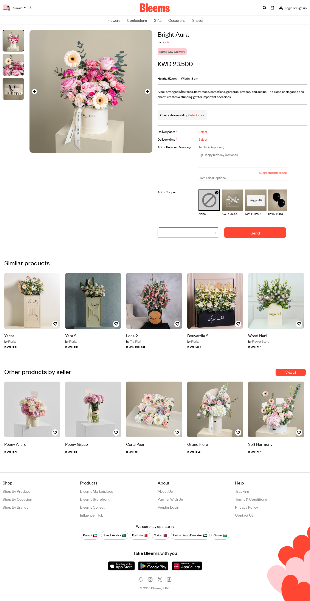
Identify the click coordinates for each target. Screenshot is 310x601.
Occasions (176, 20)
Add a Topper (167, 192)
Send (255, 232)
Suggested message (273, 172)
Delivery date (167, 131)
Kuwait (90, 535)
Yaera (9, 335)
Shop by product (16, 491)
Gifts (157, 20)
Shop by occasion (17, 499)
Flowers (113, 20)
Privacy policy (246, 506)
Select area (196, 115)
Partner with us (170, 499)
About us (165, 491)
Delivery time (167, 139)
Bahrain (140, 535)
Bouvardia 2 (197, 335)
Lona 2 (132, 335)
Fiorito (165, 42)
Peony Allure (15, 444)
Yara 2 (70, 335)
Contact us (244, 514)
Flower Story (258, 341)
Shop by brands (15, 506)
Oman (220, 535)
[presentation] (34, 91)
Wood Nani (257, 335)
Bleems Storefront (95, 499)
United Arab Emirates (190, 535)
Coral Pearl (136, 444)
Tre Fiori (133, 341)
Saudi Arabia (115, 535)
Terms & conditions (251, 499)
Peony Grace (76, 444)
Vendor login (168, 506)
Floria (10, 341)
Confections (137, 20)
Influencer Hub (91, 514)
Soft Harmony (260, 444)
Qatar (160, 535)
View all (290, 372)
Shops (197, 20)
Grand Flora (197, 444)
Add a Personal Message (174, 147)
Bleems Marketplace (96, 491)
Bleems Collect (92, 506)
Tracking (242, 491)
